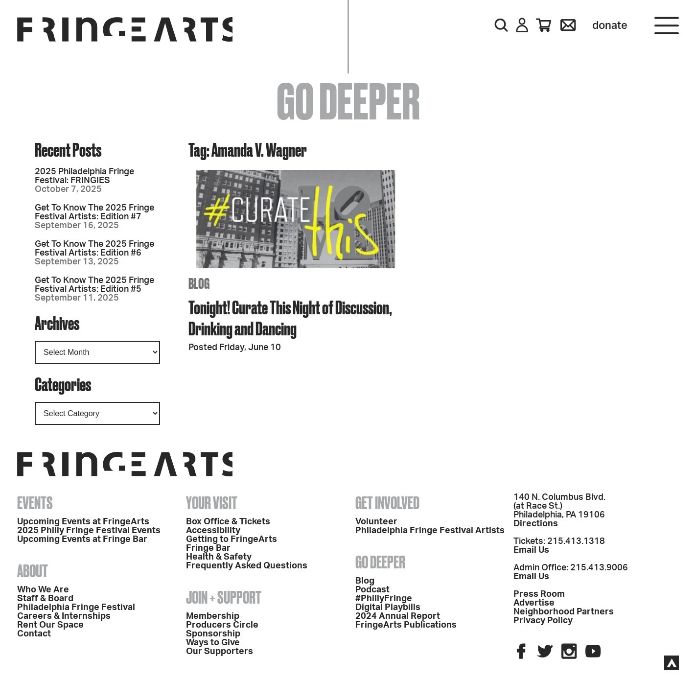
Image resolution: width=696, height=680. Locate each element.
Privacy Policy (543, 620)
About (32, 571)
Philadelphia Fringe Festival (76, 607)
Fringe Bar (208, 548)
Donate (609, 25)
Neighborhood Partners (563, 612)
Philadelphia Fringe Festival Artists (430, 530)
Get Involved (387, 503)
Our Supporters (219, 651)
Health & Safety (219, 557)
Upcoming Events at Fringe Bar (82, 539)
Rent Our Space (50, 625)
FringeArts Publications (406, 625)
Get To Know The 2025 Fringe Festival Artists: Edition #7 (94, 212)
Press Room (539, 594)
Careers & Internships (64, 616)
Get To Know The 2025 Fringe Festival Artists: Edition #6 (94, 249)
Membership (212, 616)
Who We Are (43, 590)
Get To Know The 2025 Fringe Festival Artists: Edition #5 (94, 285)
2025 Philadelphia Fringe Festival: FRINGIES (84, 176)
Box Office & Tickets (228, 521)
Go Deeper (380, 562)
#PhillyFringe (383, 598)
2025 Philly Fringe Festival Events (89, 530)
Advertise (534, 603)
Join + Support (223, 597)
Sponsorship (213, 634)
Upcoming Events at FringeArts (83, 521)
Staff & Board (45, 598)
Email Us (531, 550)
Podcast (372, 590)
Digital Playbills (387, 607)
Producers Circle (222, 625)
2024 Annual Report (397, 616)
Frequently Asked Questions (246, 566)
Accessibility (213, 530)
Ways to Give (213, 642)
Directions (535, 523)
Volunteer (376, 521)
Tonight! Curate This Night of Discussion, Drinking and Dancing (290, 318)
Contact (34, 634)
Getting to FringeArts (231, 539)
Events (35, 503)
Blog (364, 581)
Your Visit (211, 503)
